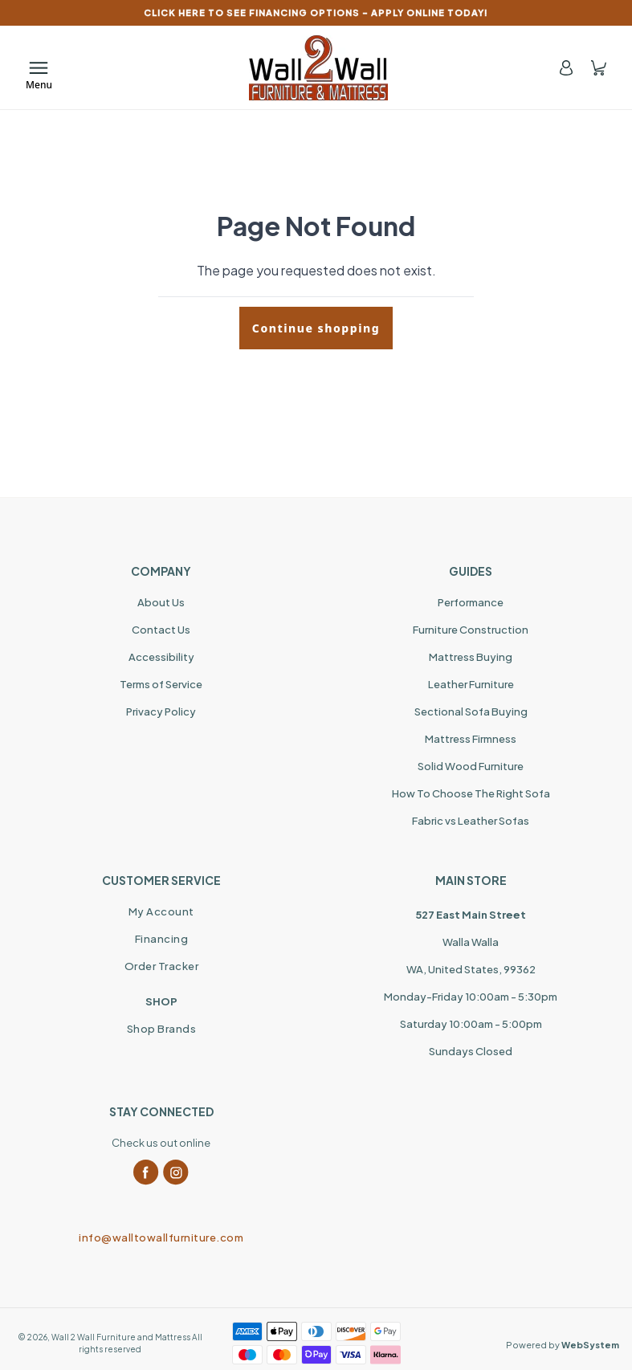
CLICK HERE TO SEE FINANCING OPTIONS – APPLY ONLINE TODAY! (316, 12)
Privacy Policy (161, 711)
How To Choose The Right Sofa (471, 793)
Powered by (562, 1344)
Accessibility (161, 656)
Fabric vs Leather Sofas (470, 820)
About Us (161, 602)
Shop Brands (162, 1028)
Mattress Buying (470, 656)
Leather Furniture (471, 684)
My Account (161, 911)
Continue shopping (316, 328)
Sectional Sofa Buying (471, 711)
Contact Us (161, 629)
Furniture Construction (470, 629)
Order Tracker (161, 966)
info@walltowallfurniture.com (161, 1237)
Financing (162, 938)
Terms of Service (161, 684)
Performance (471, 602)
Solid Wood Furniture (471, 766)
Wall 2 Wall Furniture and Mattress (120, 1337)
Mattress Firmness (470, 738)
